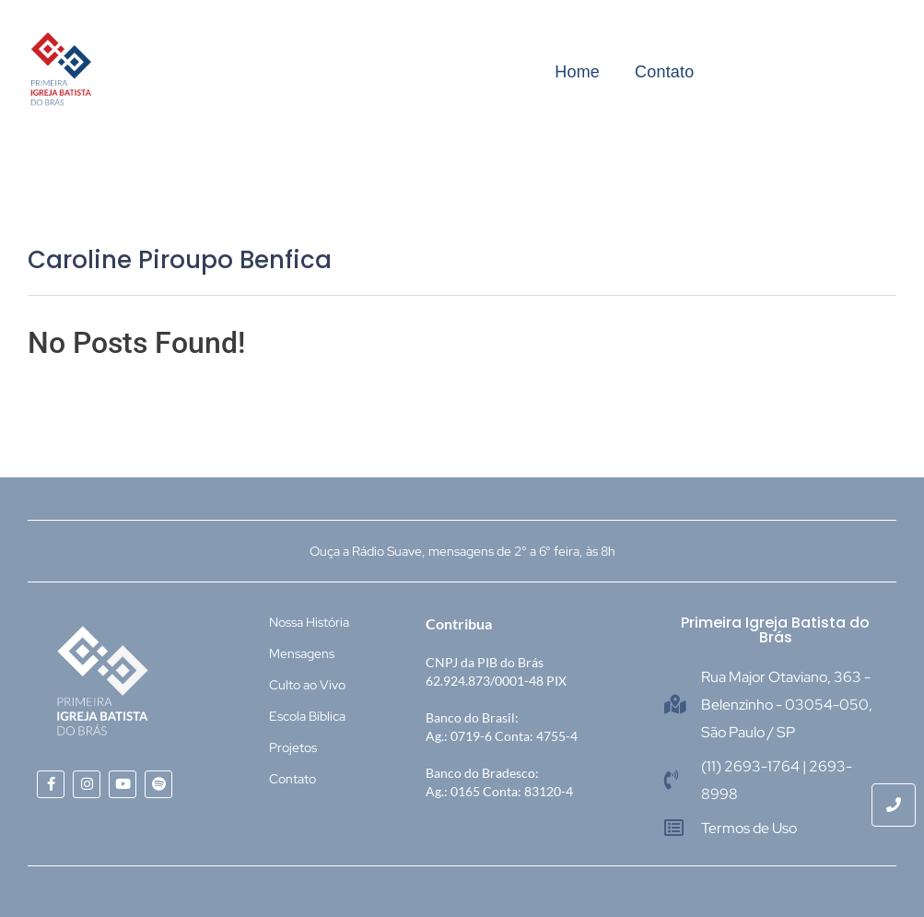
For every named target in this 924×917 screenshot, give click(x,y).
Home (577, 72)
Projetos (293, 747)
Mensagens (301, 653)
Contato (664, 72)
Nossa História (309, 622)
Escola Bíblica (307, 716)
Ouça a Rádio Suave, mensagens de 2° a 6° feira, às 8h (462, 551)
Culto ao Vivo (307, 684)
